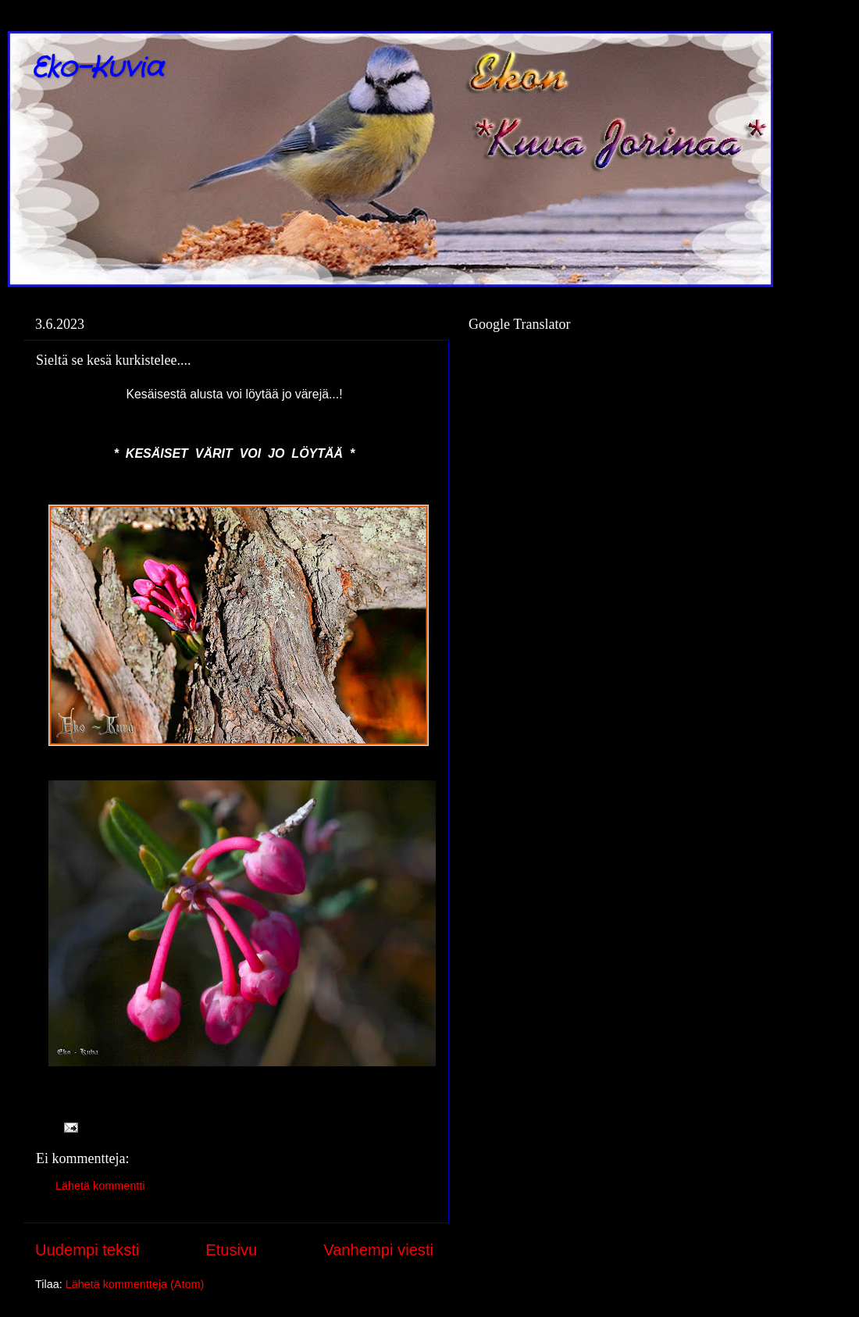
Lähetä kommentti (99, 1186)
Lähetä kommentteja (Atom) (135, 1284)
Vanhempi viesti (378, 1249)
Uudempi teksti (87, 1249)
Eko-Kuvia (97, 68)
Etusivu (231, 1249)
